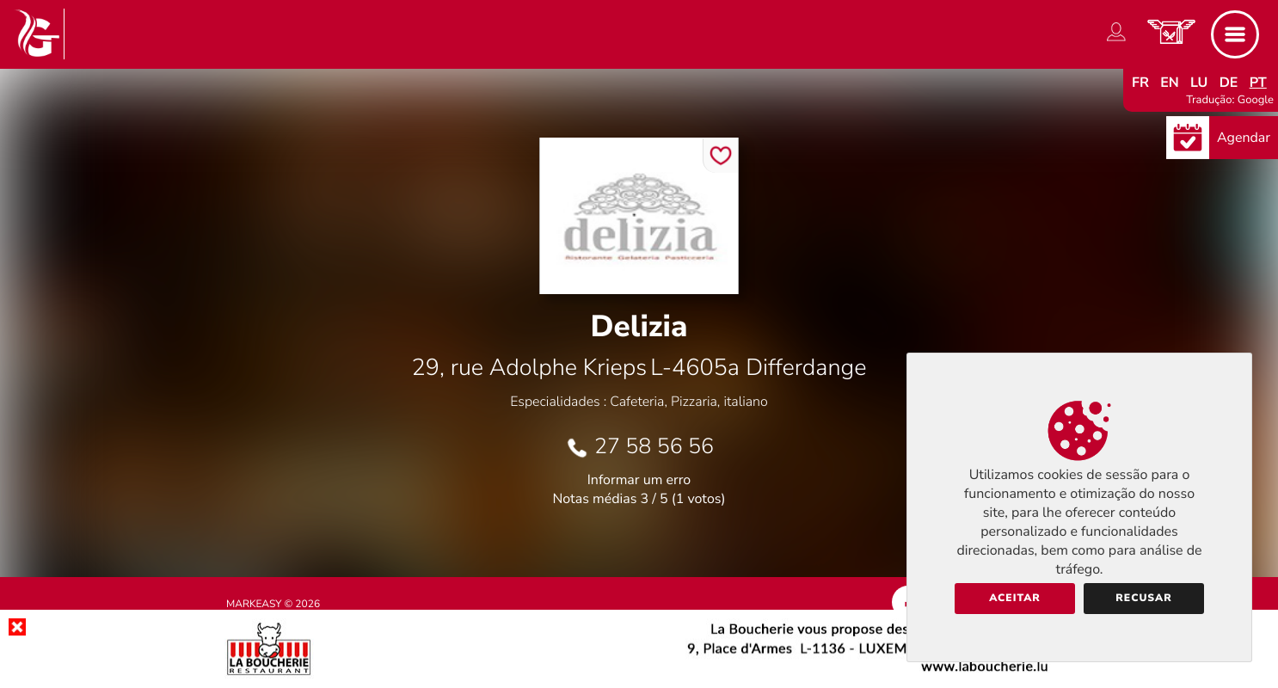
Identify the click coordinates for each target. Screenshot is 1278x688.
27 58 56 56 (654, 446)
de (1229, 82)
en (1169, 82)
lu (1198, 82)
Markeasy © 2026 (273, 604)
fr (1140, 82)
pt (1258, 82)
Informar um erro (639, 479)
